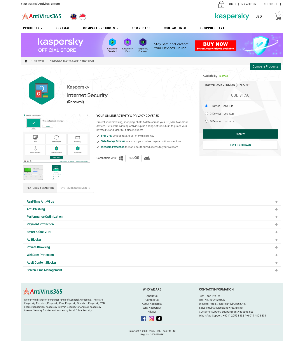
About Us (152, 296)
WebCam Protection (40, 255)
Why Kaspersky (152, 307)
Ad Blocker (34, 239)
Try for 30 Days (240, 145)
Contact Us (152, 299)
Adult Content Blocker (41, 262)
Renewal (39, 60)
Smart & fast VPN (39, 232)
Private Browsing (38, 247)
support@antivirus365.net (237, 311)
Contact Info (175, 28)
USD (259, 16)
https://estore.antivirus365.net (228, 303)
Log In (232, 4)
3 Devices (222, 113)
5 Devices (222, 121)
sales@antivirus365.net (229, 307)
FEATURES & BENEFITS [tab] (40, 188)
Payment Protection (40, 224)
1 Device (221, 106)
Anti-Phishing (36, 209)
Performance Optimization (45, 216)
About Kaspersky (152, 303)
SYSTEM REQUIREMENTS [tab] (75, 188)
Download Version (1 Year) (226, 85)
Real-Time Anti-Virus (40, 201)
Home (26, 61)
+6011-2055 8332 (233, 315)
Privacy (152, 311)
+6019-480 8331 (256, 315)
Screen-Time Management (44, 270)
